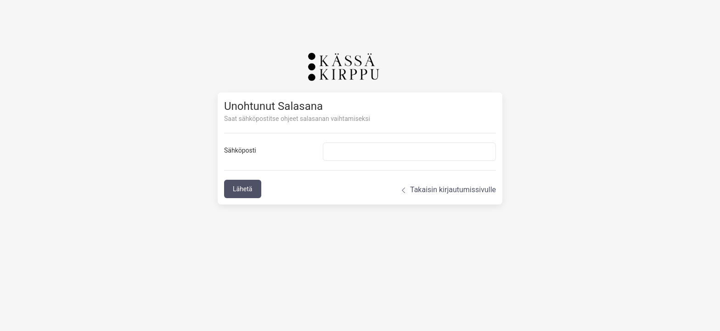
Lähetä (243, 189)
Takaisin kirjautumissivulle (447, 190)
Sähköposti (240, 150)
